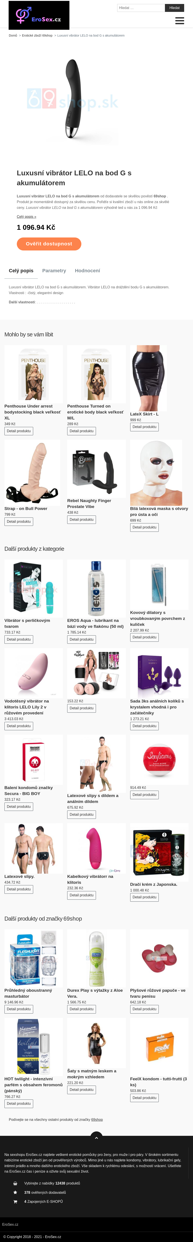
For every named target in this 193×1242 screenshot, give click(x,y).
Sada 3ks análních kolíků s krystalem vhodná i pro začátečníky (157, 707)
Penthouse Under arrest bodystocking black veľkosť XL (32, 412)
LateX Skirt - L (144, 414)
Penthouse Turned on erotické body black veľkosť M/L (95, 412)
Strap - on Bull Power (25, 508)
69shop (72, 919)
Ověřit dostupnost (49, 244)
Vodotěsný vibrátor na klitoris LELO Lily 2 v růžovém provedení (26, 707)
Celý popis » (26, 217)
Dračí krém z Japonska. (153, 884)
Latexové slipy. (19, 876)
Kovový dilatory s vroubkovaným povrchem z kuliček (157, 618)
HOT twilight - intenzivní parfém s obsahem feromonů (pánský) (33, 1085)
